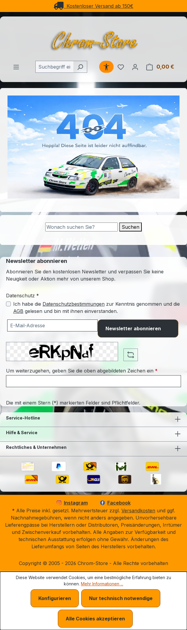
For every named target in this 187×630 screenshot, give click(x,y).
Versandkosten (138, 511)
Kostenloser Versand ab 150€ (93, 6)
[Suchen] (80, 67)
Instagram (72, 503)
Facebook (115, 503)
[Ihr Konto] (135, 67)
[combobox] (54, 67)
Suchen (130, 227)
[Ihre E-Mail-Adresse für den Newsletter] (52, 325)
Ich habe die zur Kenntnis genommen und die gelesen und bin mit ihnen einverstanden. (96, 307)
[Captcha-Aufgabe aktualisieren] (130, 355)
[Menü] (16, 67)
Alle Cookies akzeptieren (95, 619)
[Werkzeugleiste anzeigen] (106, 67)
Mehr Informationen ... (102, 583)
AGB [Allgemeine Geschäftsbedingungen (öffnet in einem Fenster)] (18, 311)
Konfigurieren (54, 598)
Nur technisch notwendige (121, 598)
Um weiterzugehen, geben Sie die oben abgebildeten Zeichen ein (82, 371)
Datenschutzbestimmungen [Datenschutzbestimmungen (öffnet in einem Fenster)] (74, 304)
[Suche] (81, 226)
